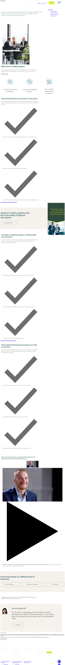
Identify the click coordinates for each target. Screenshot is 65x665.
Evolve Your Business (53, 11)
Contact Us (48, 648)
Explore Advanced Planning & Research (9, 202)
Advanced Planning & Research (17, 650)
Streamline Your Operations (54, 14)
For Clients (59, 2)
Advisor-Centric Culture (39, 650)
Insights (39, 3)
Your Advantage (26, 3)
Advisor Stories (27, 650)
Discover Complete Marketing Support (8, 340)
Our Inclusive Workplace (39, 651)
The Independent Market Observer (28, 649)
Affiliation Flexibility (16, 648)
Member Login (59, 1)
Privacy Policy (47, 637)
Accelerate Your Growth (53, 12)
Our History (37, 649)
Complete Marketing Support (17, 651)
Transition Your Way (5, 651)
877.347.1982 (17, 664)
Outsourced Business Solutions (17, 656)
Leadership (37, 648)
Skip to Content (3, 0)
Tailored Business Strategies (17, 649)
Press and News (27, 651)
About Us (43, 3)
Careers (59, 3)
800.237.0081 (6, 664)
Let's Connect (51, 2)
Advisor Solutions (34, 3)
